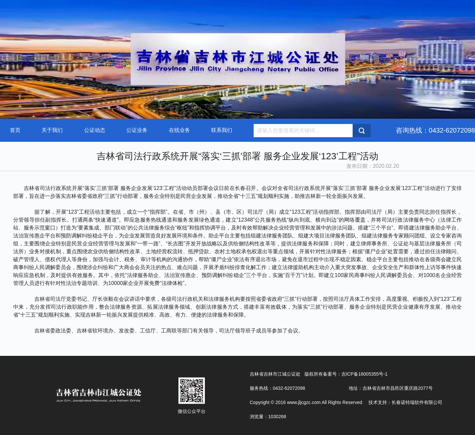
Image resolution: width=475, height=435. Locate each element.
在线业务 (179, 130)
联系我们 (221, 130)
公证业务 (136, 130)
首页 (15, 130)
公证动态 (94, 130)
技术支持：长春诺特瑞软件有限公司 (405, 402)
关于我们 (52, 130)
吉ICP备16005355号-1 (364, 374)
